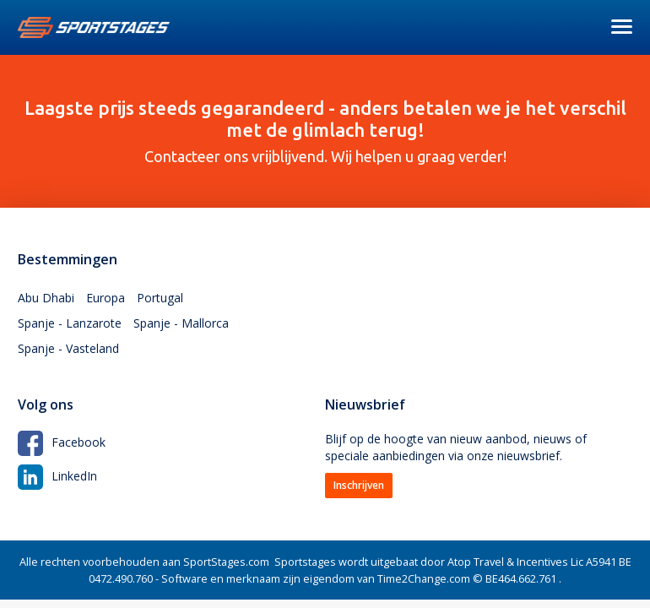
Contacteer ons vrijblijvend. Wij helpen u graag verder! (325, 131)
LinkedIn (57, 476)
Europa (105, 298)
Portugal (160, 298)
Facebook (62, 442)
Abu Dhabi (46, 298)
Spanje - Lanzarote (70, 323)
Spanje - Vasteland (68, 348)
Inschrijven (358, 485)
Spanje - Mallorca (181, 323)
